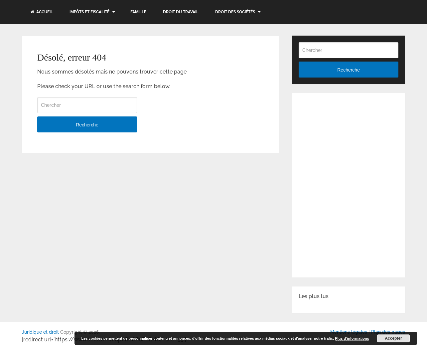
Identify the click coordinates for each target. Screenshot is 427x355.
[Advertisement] (348, 141)
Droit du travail (181, 12)
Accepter (393, 338)
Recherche (87, 124)
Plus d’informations (352, 338)
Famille (138, 12)
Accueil (41, 12)
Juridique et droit (40, 332)
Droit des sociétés (235, 12)
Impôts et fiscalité (89, 12)
